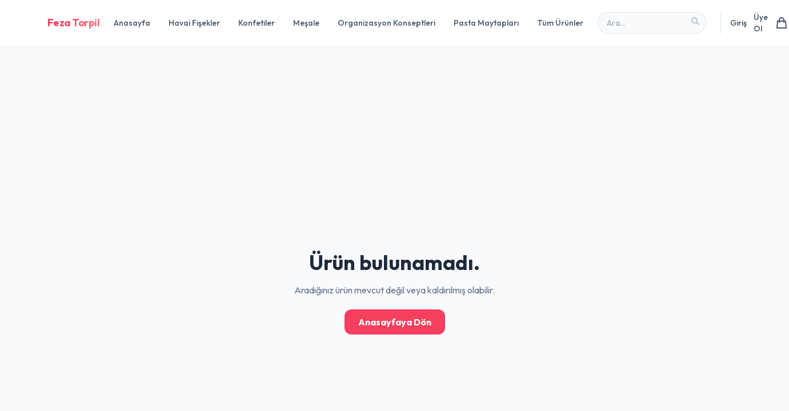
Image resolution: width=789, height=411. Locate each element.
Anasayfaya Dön (394, 322)
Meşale (306, 23)
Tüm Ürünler (560, 23)
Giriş (738, 23)
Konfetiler (256, 23)
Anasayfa (132, 23)
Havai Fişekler (194, 23)
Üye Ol (761, 23)
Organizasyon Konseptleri (386, 23)
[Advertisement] (343, 80)
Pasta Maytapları (486, 23)
